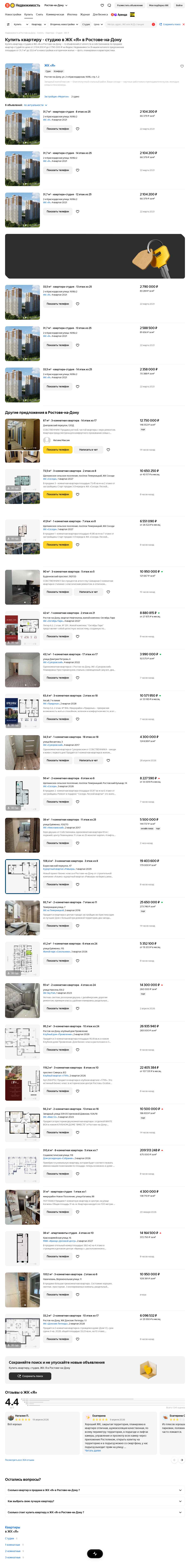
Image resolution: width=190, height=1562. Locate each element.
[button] (109, 5)
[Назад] (174, 1460)
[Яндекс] (7, 5)
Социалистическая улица (56, 1155)
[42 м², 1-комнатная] (24, 630)
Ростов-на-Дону (51, 618)
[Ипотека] (72, 14)
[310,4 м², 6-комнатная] (24, 1167)
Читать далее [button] (93, 1450)
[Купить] (29, 14)
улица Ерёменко (51, 824)
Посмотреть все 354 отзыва (19, 1460)
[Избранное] (102, 5)
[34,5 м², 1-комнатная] (24, 754)
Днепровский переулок (55, 425)
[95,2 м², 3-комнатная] (24, 1043)
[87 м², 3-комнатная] (24, 442)
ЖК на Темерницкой (53, 910)
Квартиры (12, 1527)
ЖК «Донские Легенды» (55, 1323)
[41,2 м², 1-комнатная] (24, 961)
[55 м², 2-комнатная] (24, 1002)
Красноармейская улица (55, 1238)
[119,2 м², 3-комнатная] (24, 1085)
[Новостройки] (14, 14)
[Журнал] (85, 14)
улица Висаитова (51, 742)
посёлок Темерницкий (90, 475)
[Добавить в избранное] (182, 66)
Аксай (46, 700)
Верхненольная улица (67, 1279)
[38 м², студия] (24, 1250)
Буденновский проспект (55, 576)
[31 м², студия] (24, 1209)
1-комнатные (12, 1544)
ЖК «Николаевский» (53, 827)
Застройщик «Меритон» (56, 96)
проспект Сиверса (52, 1072)
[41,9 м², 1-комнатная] (24, 543)
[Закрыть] (183, 24)
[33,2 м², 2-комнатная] (24, 1331)
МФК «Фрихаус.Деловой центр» (59, 1241)
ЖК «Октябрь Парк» (53, 621)
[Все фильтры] (8, 24)
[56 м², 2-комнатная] (24, 795)
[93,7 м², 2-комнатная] (24, 919)
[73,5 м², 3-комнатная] (24, 492)
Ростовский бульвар (113, 783)
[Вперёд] (182, 1460)
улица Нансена (50, 990)
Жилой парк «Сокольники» (56, 951)
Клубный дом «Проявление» (58, 1034)
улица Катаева (83, 1196)
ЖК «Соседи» (50, 479)
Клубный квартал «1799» (56, 1075)
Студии (9, 1538)
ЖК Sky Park (49, 993)
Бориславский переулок (55, 866)
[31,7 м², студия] (24, 129)
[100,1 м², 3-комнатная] (24, 1292)
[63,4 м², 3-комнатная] (24, 713)
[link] (179, 5)
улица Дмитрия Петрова (55, 659)
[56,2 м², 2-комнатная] (24, 1126)
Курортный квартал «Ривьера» (59, 869)
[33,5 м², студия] (24, 304)
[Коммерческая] (55, 14)
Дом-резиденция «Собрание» (58, 1158)
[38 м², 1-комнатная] (24, 837)
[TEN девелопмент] (132, 14)
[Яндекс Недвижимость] (25, 5)
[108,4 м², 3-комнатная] (24, 878)
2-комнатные (13, 1551)
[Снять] (40, 14)
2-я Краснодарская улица (56, 116)
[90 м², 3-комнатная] (24, 589)
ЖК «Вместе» (50, 1117)
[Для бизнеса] (100, 14)
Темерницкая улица (53, 907)
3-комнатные (13, 1557)
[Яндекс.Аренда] (119, 14)
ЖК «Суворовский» (53, 662)
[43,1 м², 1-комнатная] (24, 671)
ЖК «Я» (47, 119)
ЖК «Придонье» (51, 703)
